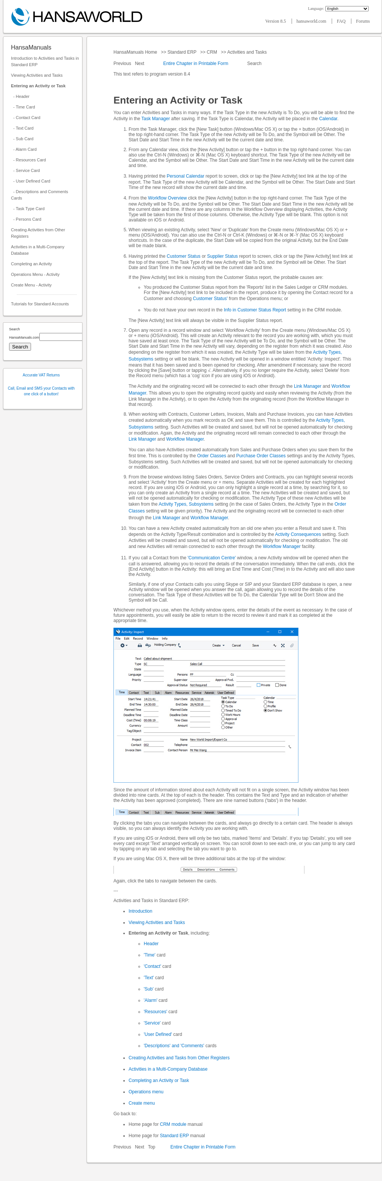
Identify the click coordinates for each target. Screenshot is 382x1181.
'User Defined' (158, 1034)
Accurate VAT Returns (41, 375)
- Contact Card (25, 117)
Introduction (140, 911)
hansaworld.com (312, 21)
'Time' (149, 955)
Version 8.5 (276, 21)
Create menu (142, 1103)
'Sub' (149, 989)
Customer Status (183, 256)
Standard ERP (181, 52)
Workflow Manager (184, 439)
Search (254, 63)
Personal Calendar (185, 176)
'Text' (149, 977)
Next (140, 63)
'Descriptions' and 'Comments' (174, 1045)
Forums (363, 21)
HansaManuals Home (135, 52)
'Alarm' (150, 1000)
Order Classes (211, 455)
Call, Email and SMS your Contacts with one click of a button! (41, 391)
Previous (122, 63)
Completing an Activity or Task (159, 1080)
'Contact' (152, 966)
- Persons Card (26, 219)
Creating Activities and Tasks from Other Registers (179, 1057)
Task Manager (155, 118)
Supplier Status (222, 256)
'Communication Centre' (212, 557)
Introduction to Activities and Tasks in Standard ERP (45, 61)
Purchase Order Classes (261, 455)
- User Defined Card (30, 181)
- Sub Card (22, 138)
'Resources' (155, 1011)
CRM (211, 52)
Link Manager (307, 386)
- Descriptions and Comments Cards (39, 194)
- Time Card (23, 107)
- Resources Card (28, 160)
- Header (20, 96)
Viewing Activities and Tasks (37, 75)
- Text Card (22, 128)
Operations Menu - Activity (35, 274)
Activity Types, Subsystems (185, 504)
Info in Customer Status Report (255, 310)
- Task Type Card (28, 208)
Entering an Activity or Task (38, 86)
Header (151, 943)
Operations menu (146, 1091)
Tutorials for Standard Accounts (40, 304)
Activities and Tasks (247, 52)
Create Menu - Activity (31, 285)
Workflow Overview (167, 198)
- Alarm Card (24, 149)
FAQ (341, 21)
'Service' (152, 1023)
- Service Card (25, 170)
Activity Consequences (298, 534)
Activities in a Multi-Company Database (37, 250)
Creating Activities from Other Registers (38, 233)
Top (151, 1147)
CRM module (173, 1124)
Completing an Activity (31, 264)
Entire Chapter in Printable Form (195, 63)
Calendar (328, 118)
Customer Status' (210, 298)
